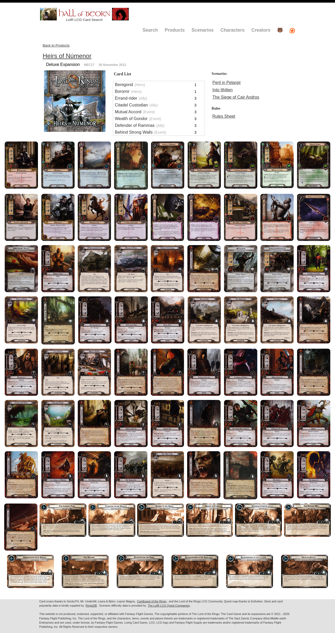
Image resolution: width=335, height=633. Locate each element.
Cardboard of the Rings (151, 601)
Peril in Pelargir (227, 82)
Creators (260, 30)
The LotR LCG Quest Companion (169, 605)
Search (150, 30)
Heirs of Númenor (67, 55)
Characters (232, 30)
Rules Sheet (224, 116)
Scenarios (203, 30)
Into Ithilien (223, 90)
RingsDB (91, 605)
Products (175, 30)
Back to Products (56, 45)
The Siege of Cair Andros (236, 97)
